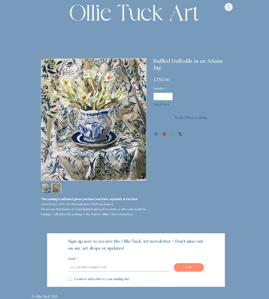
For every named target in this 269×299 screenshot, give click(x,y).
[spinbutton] (163, 96)
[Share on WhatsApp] (172, 133)
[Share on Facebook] (156, 133)
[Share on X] (180, 133)
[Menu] (229, 7)
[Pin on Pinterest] (164, 133)
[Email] (117, 267)
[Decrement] (156, 96)
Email (72, 259)
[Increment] (169, 96)
